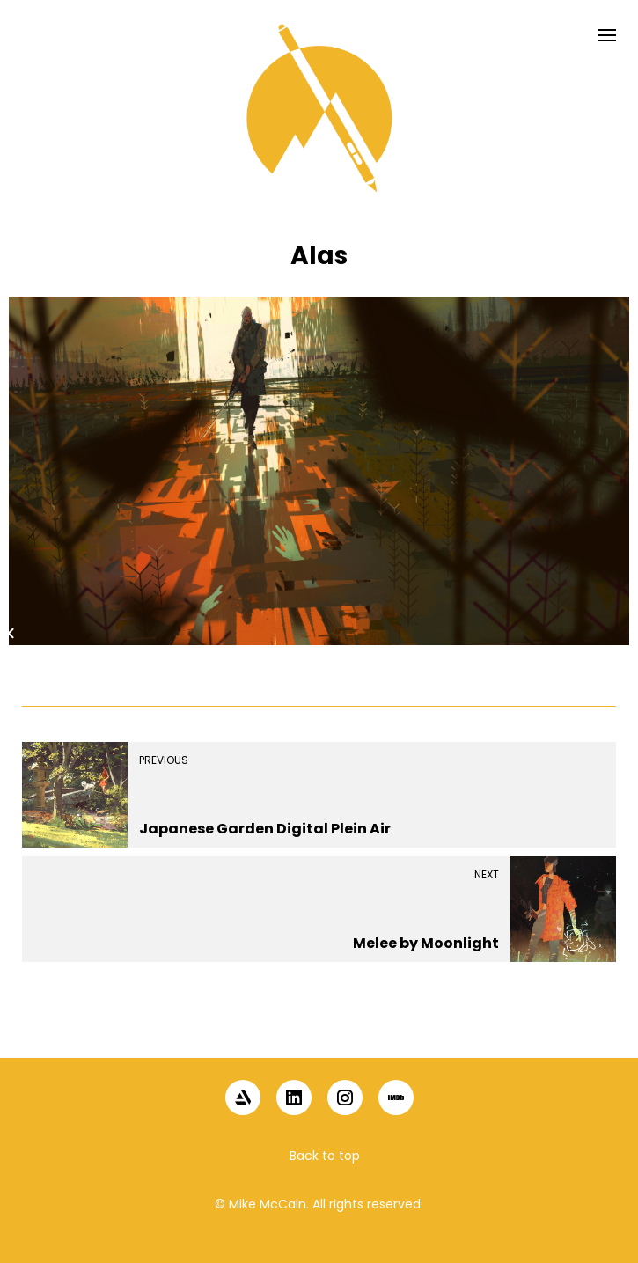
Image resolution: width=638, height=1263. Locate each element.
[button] (319, 1027)
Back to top (325, 1155)
